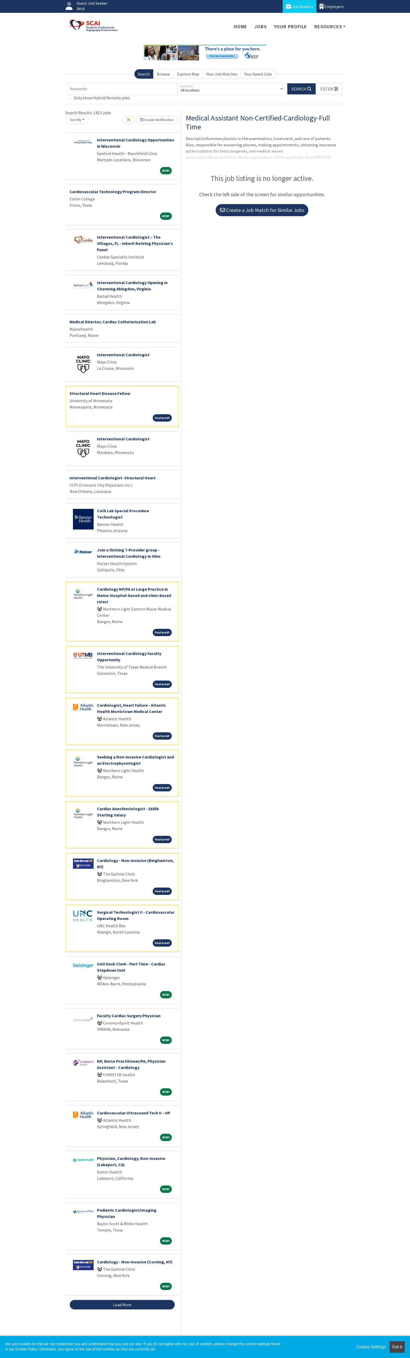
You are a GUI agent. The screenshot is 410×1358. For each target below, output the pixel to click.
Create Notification (157, 119)
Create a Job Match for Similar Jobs (262, 210)
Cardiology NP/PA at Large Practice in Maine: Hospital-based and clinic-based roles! (134, 595)
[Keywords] (122, 89)
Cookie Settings (371, 1347)
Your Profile (290, 27)
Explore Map (188, 74)
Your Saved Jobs (258, 74)
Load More (122, 1304)
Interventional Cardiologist (123, 354)
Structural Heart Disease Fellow (100, 393)
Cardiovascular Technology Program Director (113, 191)
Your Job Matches (221, 74)
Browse (163, 74)
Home (240, 27)
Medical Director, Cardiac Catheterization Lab (113, 321)
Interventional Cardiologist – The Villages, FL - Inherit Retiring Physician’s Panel (135, 243)
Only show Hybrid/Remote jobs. (102, 97)
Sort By (75, 119)
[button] (329, 89)
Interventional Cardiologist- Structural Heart (113, 477)
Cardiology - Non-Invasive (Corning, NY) (135, 1261)
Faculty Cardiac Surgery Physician (129, 1015)
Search (144, 74)
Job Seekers (299, 6)
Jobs (260, 27)
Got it (397, 1347)
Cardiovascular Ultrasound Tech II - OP (133, 1112)
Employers (332, 6)
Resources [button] (328, 27)
